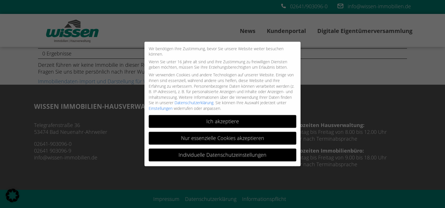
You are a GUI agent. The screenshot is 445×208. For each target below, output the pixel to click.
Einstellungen (161, 106)
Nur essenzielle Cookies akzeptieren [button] (222, 135)
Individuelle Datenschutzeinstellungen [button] (222, 152)
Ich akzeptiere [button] (222, 119)
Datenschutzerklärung (194, 100)
